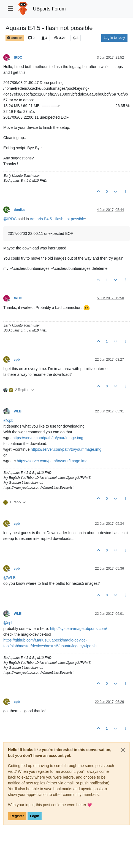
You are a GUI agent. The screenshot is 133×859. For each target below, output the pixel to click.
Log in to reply (114, 38)
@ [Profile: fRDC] (10, 219)
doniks (19, 210)
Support (14, 38)
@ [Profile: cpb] (8, 420)
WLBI (18, 411)
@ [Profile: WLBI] (10, 577)
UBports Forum (49, 9)
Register (17, 816)
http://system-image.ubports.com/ (78, 628)
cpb (17, 359)
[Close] (123, 750)
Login (34, 816)
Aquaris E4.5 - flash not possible (57, 219)
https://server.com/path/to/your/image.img (47, 438)
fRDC (18, 57)
